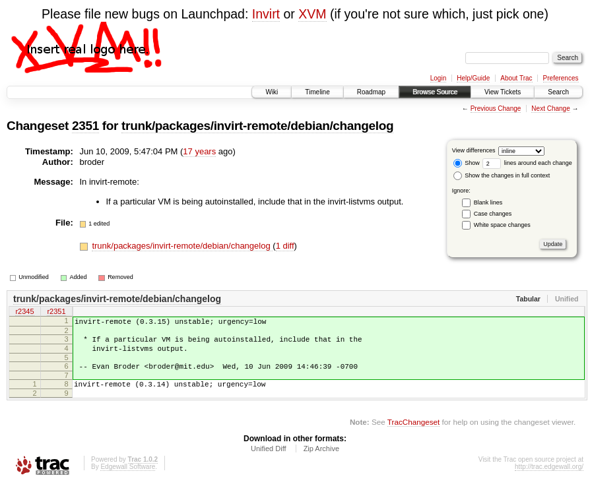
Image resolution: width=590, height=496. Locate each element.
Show (466, 163)
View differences (474, 150)
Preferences (561, 78)
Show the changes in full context (501, 175)
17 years (199, 151)
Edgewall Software (127, 478)
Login (438, 78)
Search (558, 92)
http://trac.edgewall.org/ (549, 478)
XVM (312, 14)
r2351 (56, 313)
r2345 (24, 313)
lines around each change (527, 163)
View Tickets (502, 92)
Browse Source (434, 92)
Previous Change (496, 108)
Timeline (317, 92)
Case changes (493, 213)
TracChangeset (413, 433)
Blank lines (488, 202)
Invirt (266, 14)
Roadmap (371, 92)
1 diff (285, 246)
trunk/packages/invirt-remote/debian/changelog (257, 126)
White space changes (502, 225)
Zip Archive (321, 460)
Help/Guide (473, 78)
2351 (85, 126)
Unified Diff (268, 460)
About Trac (516, 78)
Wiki (271, 92)
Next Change (550, 108)
